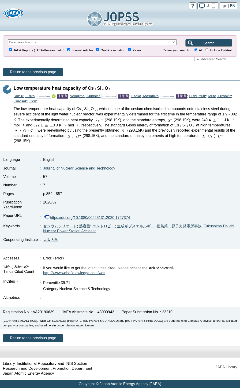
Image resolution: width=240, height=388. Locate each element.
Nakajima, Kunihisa (85, 96)
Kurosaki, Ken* (26, 101)
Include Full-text (221, 50)
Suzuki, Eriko (24, 96)
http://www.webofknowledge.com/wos (74, 273)
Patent (137, 50)
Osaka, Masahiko (145, 96)
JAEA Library (226, 367)
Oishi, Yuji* (197, 96)
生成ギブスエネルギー (135, 226)
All (200, 50)
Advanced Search (213, 59)
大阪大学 (50, 240)
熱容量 (84, 226)
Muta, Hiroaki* (219, 96)
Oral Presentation (113, 50)
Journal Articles (82, 50)
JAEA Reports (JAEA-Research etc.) (38, 50)
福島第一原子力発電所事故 (179, 226)
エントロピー (103, 226)
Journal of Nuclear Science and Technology (79, 168)
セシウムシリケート (60, 226)
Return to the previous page (33, 72)
